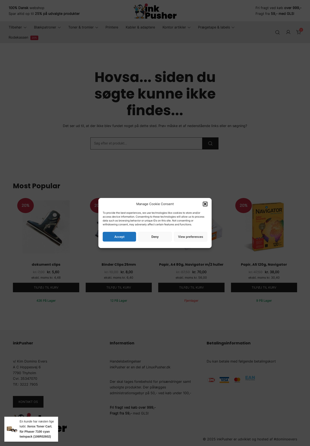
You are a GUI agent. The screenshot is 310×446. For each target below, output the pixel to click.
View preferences (190, 237)
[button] (205, 204)
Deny (155, 237)
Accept (119, 237)
